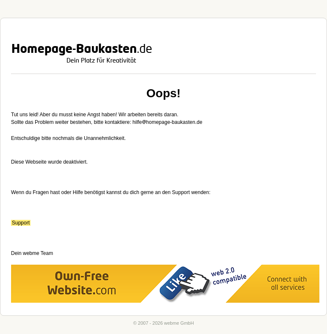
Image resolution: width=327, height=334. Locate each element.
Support (21, 223)
